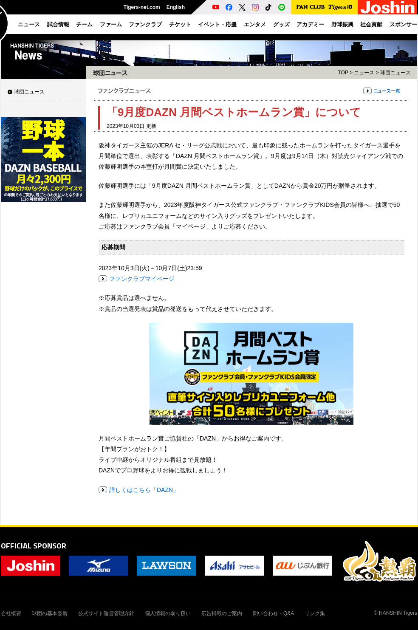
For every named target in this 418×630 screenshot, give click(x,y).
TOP (343, 73)
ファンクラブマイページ (142, 278)
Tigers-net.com (142, 7)
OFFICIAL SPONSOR (33, 545)
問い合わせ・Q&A (273, 613)
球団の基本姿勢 (50, 613)
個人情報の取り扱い (168, 613)
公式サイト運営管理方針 (106, 613)
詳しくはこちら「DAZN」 (144, 489)
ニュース (364, 73)
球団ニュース (29, 92)
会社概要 (11, 613)
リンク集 (315, 613)
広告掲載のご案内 (221, 613)
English (176, 7)
